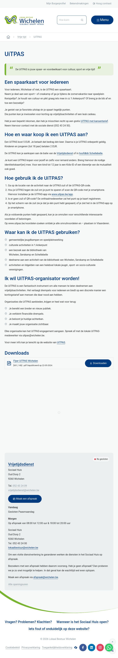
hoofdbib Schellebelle (90, 153)
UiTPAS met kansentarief (94, 121)
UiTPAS (61, 342)
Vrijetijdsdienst (65, 153)
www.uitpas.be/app (62, 194)
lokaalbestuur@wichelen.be (23, 547)
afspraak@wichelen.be (45, 577)
